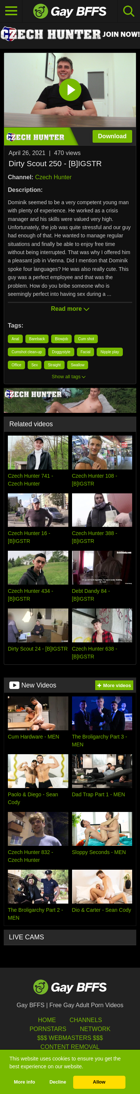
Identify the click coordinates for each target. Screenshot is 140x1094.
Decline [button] (57, 1082)
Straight (54, 365)
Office (16, 365)
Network (95, 1029)
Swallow (78, 365)
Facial (86, 352)
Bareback (37, 339)
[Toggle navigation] (11, 11)
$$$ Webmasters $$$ (70, 1038)
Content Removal (70, 1047)
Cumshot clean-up (27, 352)
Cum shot (86, 339)
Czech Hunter (53, 177)
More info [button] (24, 1082)
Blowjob (61, 339)
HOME (47, 1020)
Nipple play (109, 352)
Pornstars (47, 1029)
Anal (15, 339)
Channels (85, 1020)
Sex (34, 365)
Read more (70, 309)
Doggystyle (61, 352)
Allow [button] (99, 1082)
